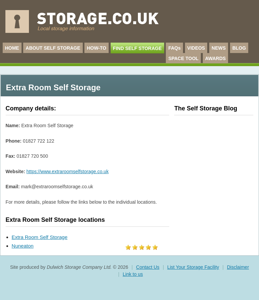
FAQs (174, 48)
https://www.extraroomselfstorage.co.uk (68, 171)
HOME (12, 48)
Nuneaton (23, 246)
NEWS (219, 48)
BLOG (239, 48)
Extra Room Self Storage (40, 237)
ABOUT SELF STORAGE (53, 48)
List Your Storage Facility (193, 267)
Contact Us (147, 267)
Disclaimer (238, 267)
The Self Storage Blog (205, 108)
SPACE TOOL (183, 58)
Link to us (133, 274)
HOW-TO (96, 48)
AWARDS (215, 58)
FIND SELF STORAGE (137, 48)
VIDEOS (196, 48)
